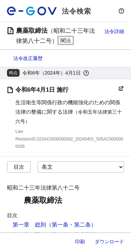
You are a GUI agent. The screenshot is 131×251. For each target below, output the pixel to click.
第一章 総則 (29, 225)
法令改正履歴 (28, 58)
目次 (19, 167)
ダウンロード (109, 241)
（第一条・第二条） (71, 225)
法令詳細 (114, 31)
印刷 (80, 241)
